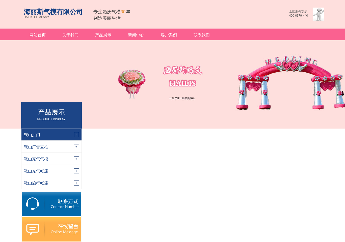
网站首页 (38, 35)
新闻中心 (136, 35)
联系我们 (202, 35)
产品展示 (103, 35)
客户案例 (169, 35)
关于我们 (70, 35)
